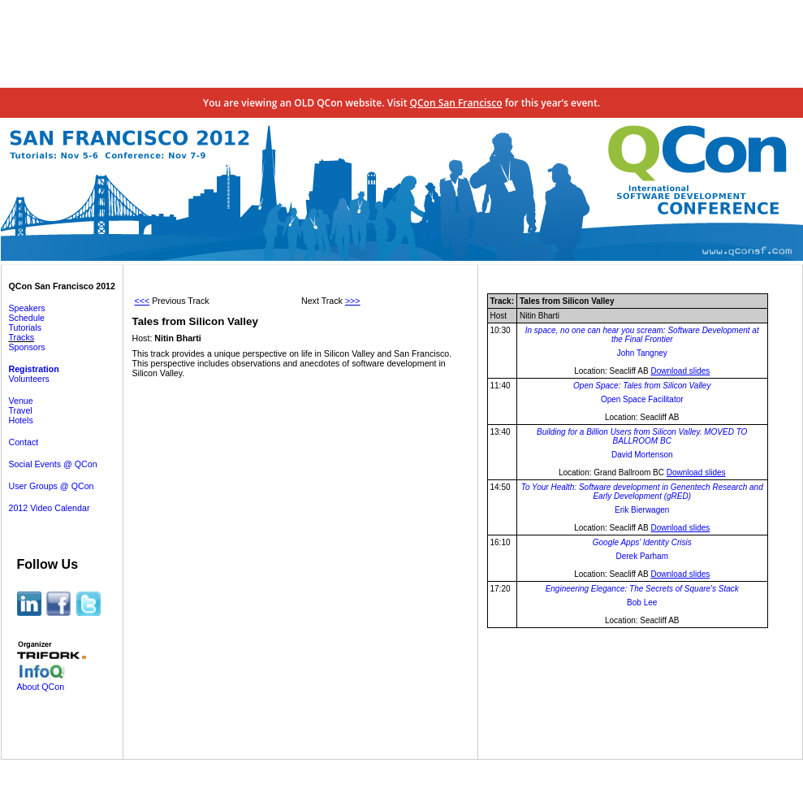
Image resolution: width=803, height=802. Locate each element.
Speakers (27, 308)
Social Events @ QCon (53, 464)
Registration (34, 369)
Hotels (21, 420)
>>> (352, 301)
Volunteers (29, 379)
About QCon (41, 686)
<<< (142, 301)
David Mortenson (642, 454)
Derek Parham (642, 556)
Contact (24, 442)
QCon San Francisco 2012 (62, 286)
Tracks (22, 337)
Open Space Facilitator (642, 399)
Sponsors (27, 347)
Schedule (27, 318)
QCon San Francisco (456, 103)
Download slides (680, 370)
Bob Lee (642, 602)
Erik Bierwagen (642, 509)
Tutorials (25, 327)
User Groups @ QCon (51, 486)
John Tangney (642, 353)
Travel (20, 410)
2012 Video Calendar (49, 508)
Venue (21, 400)
